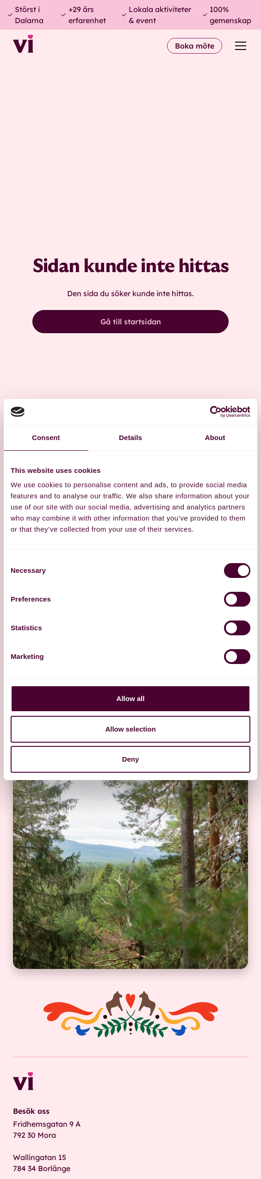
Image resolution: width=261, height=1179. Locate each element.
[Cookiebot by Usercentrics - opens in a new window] (209, 412)
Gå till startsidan (130, 321)
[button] (239, 46)
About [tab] (215, 437)
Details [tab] (130, 437)
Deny (130, 759)
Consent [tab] (46, 437)
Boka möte (194, 45)
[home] (23, 46)
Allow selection (130, 729)
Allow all (131, 698)
